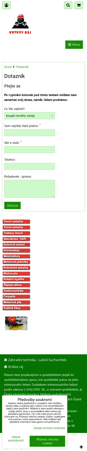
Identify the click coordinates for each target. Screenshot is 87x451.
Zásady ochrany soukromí (49, 428)
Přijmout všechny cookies (47, 441)
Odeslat (12, 205)
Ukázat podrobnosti (16, 438)
